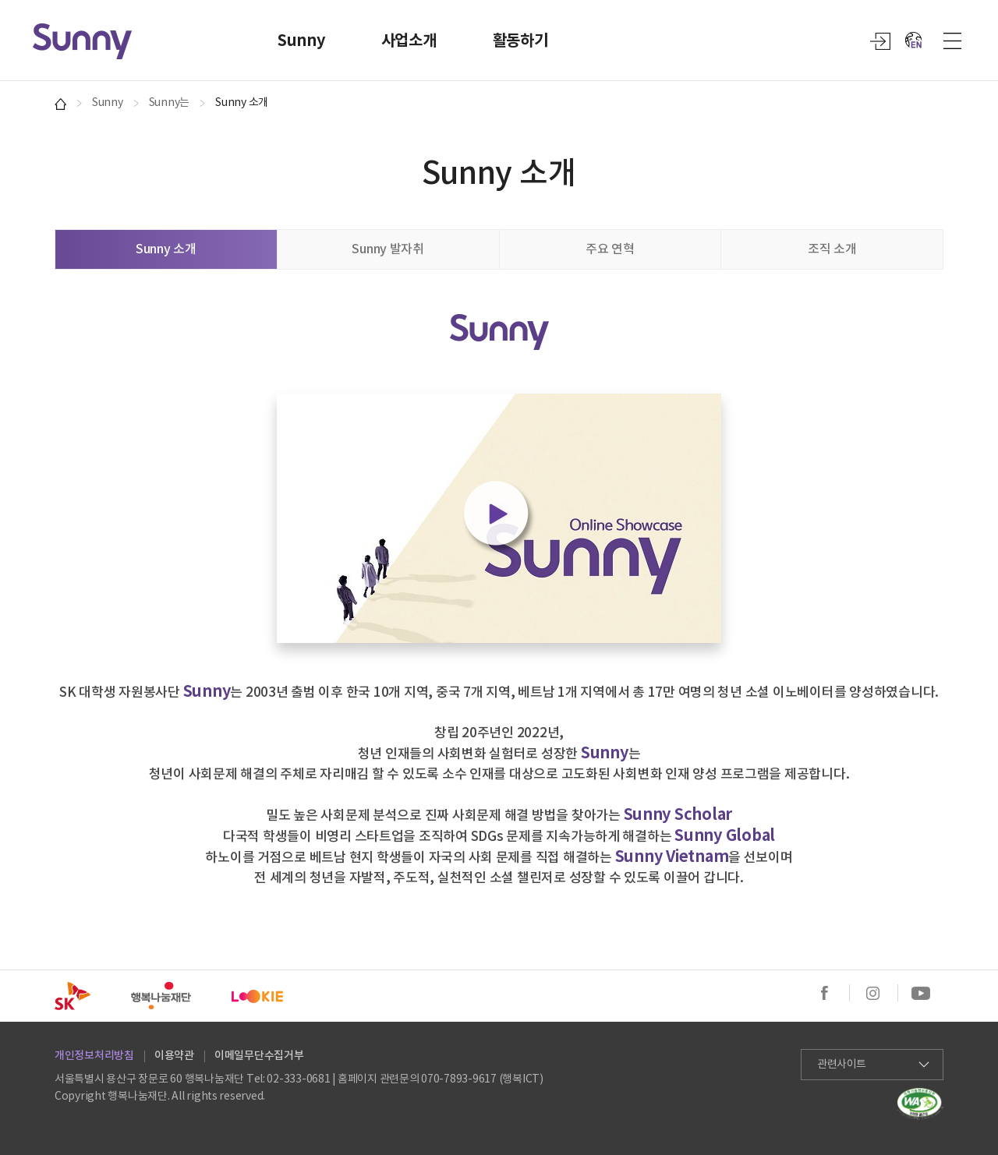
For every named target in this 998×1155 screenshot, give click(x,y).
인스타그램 (872, 992)
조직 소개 (832, 249)
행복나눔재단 (161, 996)
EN (914, 40)
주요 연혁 (610, 249)
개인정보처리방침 (94, 1055)
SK (72, 996)
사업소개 (409, 41)
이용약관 (174, 1055)
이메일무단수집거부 (259, 1055)
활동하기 (520, 41)
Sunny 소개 (166, 249)
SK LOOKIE (257, 996)
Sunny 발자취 (388, 249)
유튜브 (920, 992)
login (879, 40)
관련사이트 (852, 1064)
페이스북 (825, 992)
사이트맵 (952, 40)
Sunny (82, 41)
